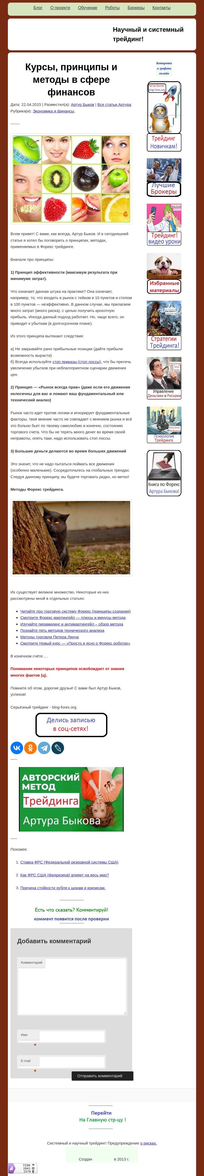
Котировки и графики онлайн (164, 68)
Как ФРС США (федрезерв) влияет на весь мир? (64, 875)
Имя (28, 1036)
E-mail (28, 1062)
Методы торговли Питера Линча (49, 637)
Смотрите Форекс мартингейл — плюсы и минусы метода (73, 617)
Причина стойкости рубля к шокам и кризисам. (63, 888)
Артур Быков (82, 104)
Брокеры (136, 8)
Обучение (87, 8)
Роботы (112, 8)
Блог (38, 8)
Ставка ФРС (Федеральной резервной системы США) (69, 862)
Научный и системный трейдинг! (148, 34)
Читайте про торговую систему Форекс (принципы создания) (75, 611)
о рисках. (148, 1143)
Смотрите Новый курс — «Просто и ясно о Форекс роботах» (75, 643)
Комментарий (31, 962)
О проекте (60, 8)
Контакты (162, 8)
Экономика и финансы (53, 111)
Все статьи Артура (114, 104)
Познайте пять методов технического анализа (62, 630)
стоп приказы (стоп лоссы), (77, 361)
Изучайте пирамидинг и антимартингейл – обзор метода (71, 624)
